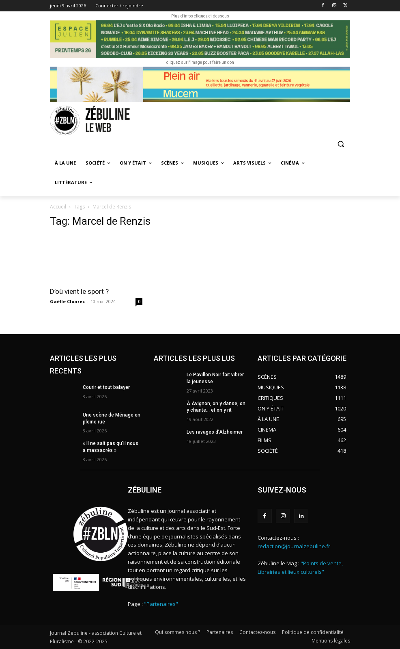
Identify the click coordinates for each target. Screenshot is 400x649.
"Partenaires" (161, 604)
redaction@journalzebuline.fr (294, 546)
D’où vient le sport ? (79, 291)
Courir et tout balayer (106, 387)
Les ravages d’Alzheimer (215, 432)
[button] (340, 144)
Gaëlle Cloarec (67, 301)
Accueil (58, 206)
